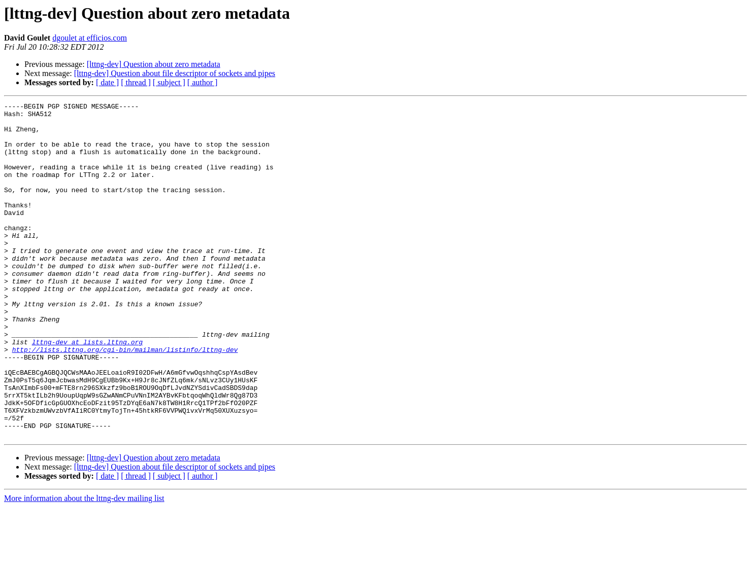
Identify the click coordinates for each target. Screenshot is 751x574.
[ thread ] (136, 82)
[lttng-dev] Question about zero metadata (153, 64)
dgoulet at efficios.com (89, 37)
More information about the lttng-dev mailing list (84, 565)
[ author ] (202, 82)
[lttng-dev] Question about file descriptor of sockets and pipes (174, 73)
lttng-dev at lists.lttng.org (87, 390)
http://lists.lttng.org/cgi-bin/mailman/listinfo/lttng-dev (125, 399)
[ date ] (107, 82)
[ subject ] (169, 82)
